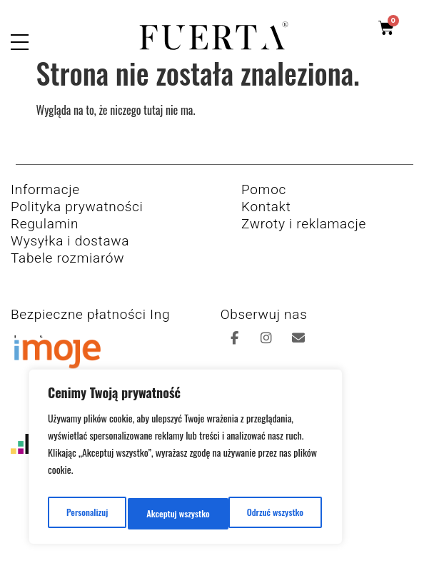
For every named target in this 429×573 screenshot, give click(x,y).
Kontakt (266, 218)
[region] (186, 460)
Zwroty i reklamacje (303, 235)
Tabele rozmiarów (67, 269)
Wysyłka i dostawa (70, 252)
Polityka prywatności (77, 218)
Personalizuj (84, 513)
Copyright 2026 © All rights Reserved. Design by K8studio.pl (214, 546)
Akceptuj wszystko (274, 513)
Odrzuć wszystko (174, 513)
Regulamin (45, 235)
